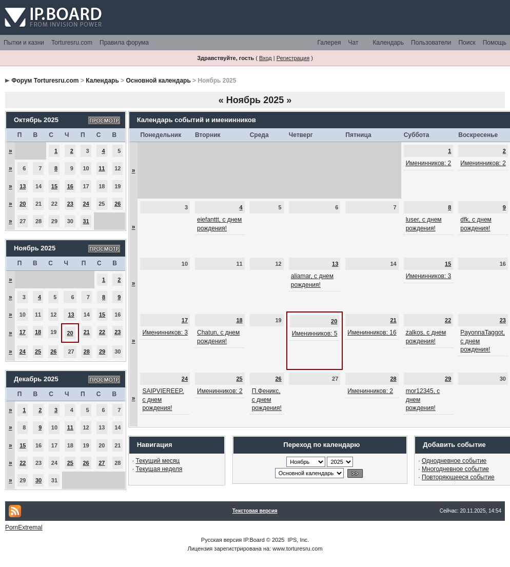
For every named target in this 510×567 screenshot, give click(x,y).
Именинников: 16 (371, 332)
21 (87, 332)
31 (86, 221)
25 (38, 351)
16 (70, 186)
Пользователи (431, 42)
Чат (353, 42)
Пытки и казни (24, 42)
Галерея (329, 42)
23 (70, 204)
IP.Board (253, 540)
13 (22, 186)
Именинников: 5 (315, 333)
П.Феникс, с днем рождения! (267, 399)
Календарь (388, 42)
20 (22, 204)
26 (117, 204)
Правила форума (124, 42)
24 (86, 204)
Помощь (494, 42)
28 (87, 351)
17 (22, 332)
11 (102, 168)
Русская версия (221, 540)
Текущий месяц (157, 460)
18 (38, 332)
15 (54, 186)
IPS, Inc (298, 540)
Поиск (466, 42)
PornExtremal (24, 527)
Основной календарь (158, 80)
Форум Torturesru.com (45, 80)
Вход (265, 58)
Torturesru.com (71, 42)
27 (102, 463)
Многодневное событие (455, 469)
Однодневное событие (454, 460)
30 (38, 480)
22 (102, 332)
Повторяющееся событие (458, 477)
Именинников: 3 (429, 276)
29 (102, 351)
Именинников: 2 (429, 163)
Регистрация (293, 58)
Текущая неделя (158, 469)
